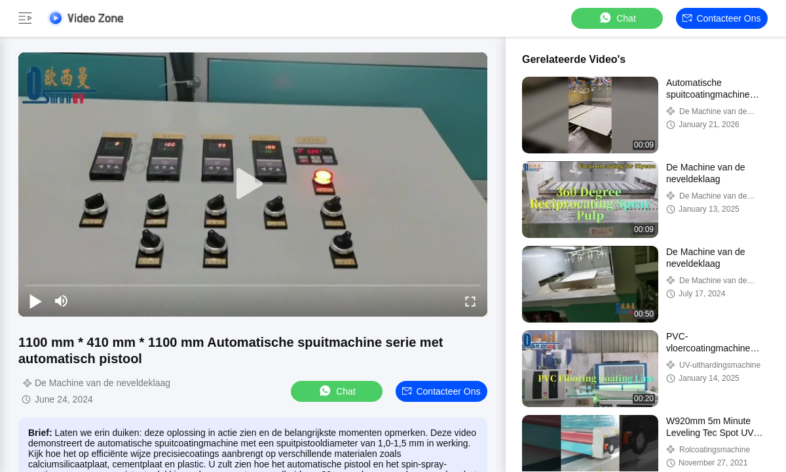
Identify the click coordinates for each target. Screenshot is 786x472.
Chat (617, 18)
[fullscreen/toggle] (470, 301)
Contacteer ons (721, 18)
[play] (252, 184)
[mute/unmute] (61, 301)
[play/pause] (35, 301)
